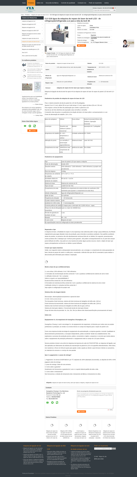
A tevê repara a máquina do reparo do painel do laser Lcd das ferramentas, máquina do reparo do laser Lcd (80, 434)
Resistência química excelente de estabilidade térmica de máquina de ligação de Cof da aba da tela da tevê (56, 463)
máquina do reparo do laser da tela (61, 382)
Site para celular (99, 459)
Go (114, 10)
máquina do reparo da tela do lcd (30, 38)
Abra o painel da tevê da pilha (29, 55)
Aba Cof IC (25, 52)
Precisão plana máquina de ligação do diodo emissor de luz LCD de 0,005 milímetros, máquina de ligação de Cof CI (80, 460)
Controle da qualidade (68, 3)
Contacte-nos (82, 3)
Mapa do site (102, 456)
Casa (24, 3)
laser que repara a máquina (78, 382)
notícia (106, 3)
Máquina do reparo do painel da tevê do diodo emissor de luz (31, 45)
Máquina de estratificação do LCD (30, 49)
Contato (82, 45)
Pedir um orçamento (95, 3)
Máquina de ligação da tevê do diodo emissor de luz (31, 34)
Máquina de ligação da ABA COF (30, 30)
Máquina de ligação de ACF (29, 24)
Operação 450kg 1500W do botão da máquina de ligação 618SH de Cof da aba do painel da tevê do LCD (56, 453)
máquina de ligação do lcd (28, 21)
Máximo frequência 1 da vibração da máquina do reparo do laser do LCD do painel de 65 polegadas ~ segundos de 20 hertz (95, 435)
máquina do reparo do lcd (91, 382)
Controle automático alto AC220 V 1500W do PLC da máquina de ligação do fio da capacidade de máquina (57, 458)
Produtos (31, 3)
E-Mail (96, 456)
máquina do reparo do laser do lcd (40, 14)
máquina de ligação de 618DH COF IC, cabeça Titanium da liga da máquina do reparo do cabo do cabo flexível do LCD (33, 456)
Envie (113, 448)
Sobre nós (40, 3)
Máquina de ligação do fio (28, 27)
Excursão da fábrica (52, 3)
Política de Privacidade (28, 473)
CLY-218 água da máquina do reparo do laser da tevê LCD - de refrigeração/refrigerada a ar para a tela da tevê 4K (61, 54)
